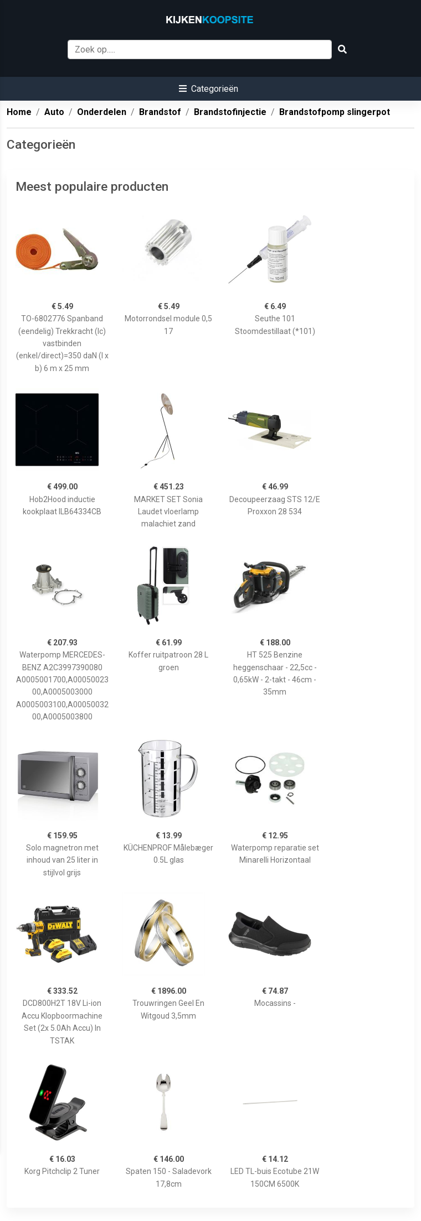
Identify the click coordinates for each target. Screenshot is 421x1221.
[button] (208, 89)
